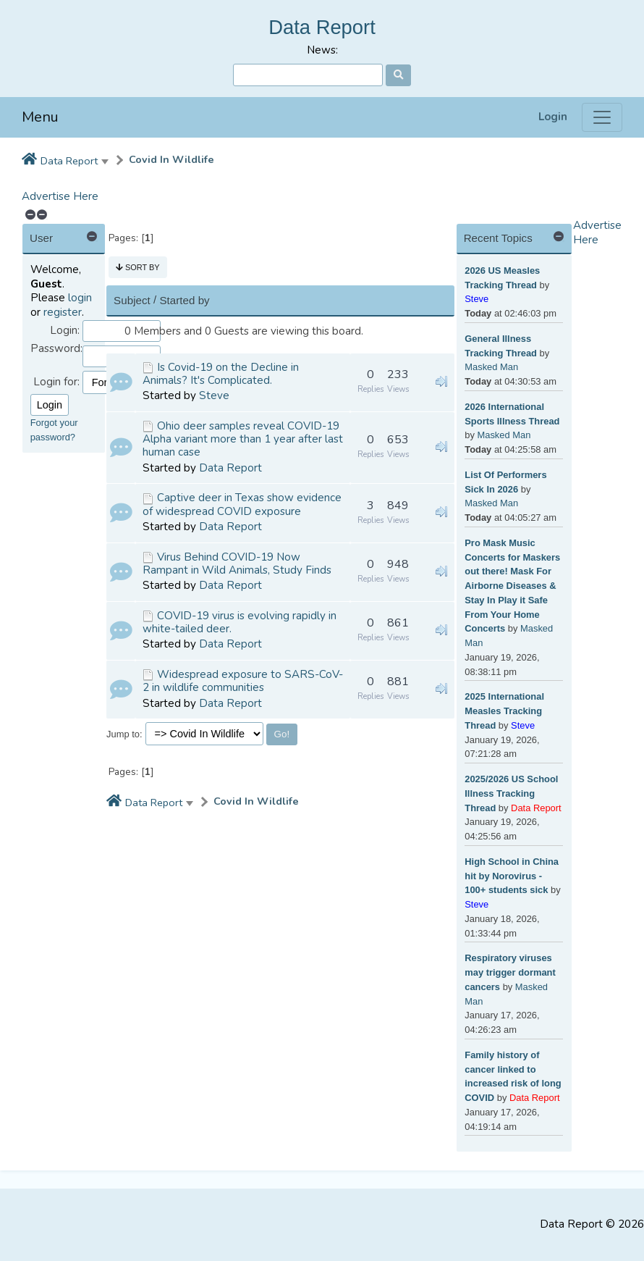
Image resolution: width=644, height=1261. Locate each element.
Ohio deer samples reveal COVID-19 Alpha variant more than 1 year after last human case (243, 439)
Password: (56, 349)
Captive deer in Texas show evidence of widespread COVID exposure (242, 504)
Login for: (56, 382)
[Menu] (602, 117)
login (80, 297)
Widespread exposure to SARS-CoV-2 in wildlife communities (243, 681)
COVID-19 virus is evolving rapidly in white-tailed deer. (239, 622)
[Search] (308, 75)
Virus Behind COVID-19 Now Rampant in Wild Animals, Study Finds (237, 563)
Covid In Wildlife (171, 160)
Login (552, 117)
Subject (132, 300)
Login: (65, 331)
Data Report (322, 27)
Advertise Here (60, 196)
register (62, 312)
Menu (40, 117)
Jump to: (124, 734)
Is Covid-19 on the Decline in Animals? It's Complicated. (221, 373)
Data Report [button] (69, 161)
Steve (214, 395)
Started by (184, 300)
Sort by (138, 267)
